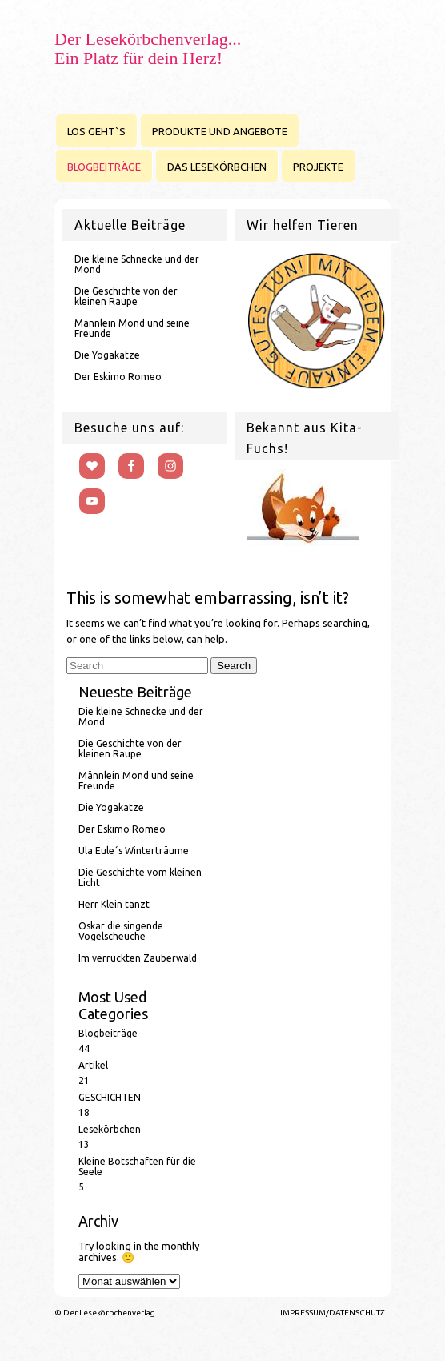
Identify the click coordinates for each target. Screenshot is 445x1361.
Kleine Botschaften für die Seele (137, 1166)
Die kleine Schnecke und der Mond (136, 264)
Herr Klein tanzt (114, 904)
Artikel (93, 1065)
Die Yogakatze (107, 355)
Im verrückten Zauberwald (137, 958)
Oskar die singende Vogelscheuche (120, 931)
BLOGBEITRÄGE (104, 166)
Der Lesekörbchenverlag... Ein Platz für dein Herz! (147, 48)
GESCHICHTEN (109, 1097)
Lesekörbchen (109, 1129)
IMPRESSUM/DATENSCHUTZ (332, 1312)
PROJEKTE (318, 166)
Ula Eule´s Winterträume (133, 850)
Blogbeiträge (108, 1033)
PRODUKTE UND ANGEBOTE (219, 131)
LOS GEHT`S (96, 131)
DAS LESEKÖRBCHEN (217, 166)
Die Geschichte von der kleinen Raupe (126, 296)
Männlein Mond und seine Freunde (132, 328)
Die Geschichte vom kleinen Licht (140, 877)
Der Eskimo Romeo (118, 376)
